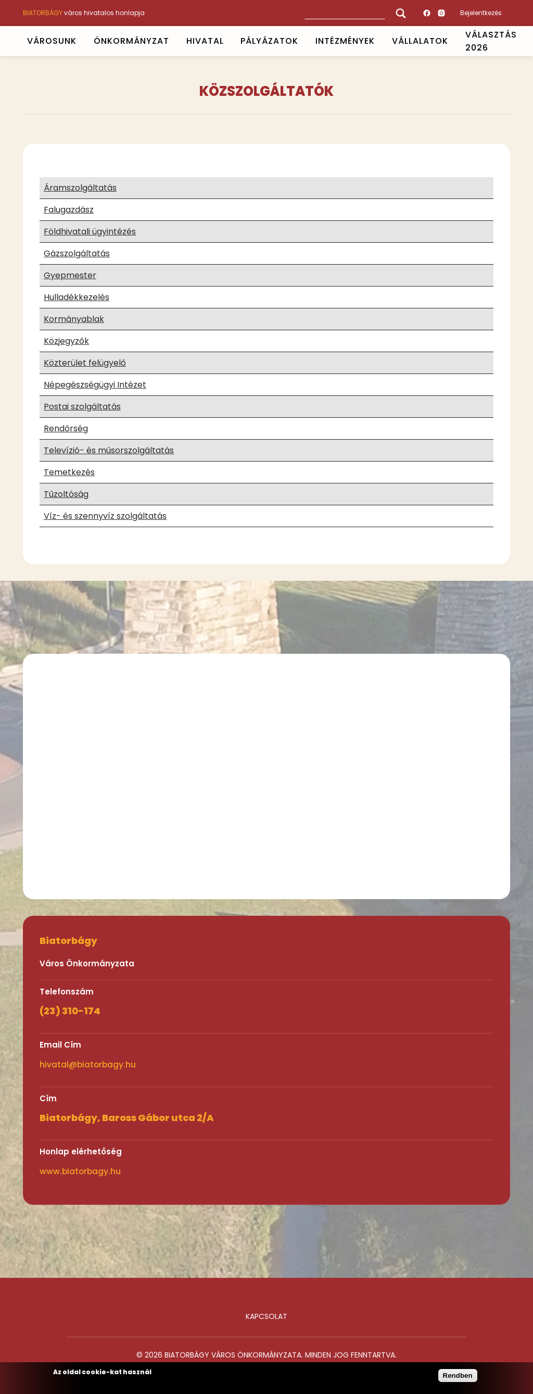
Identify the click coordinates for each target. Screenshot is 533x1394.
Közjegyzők (66, 341)
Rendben (458, 1375)
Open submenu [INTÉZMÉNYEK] (379, 41)
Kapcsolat (266, 1316)
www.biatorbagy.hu (80, 1171)
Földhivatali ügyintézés (90, 232)
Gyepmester (70, 275)
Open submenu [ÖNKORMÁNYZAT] (173, 41)
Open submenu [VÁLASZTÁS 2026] (521, 41)
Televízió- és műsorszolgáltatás (109, 450)
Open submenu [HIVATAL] (228, 41)
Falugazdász (69, 210)
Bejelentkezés (481, 12)
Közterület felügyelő (85, 363)
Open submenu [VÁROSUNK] (81, 41)
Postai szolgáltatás (82, 407)
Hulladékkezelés (76, 297)
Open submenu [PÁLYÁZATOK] (303, 41)
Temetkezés (69, 472)
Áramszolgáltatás (80, 188)
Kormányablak (74, 319)
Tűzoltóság (66, 494)
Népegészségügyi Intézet (95, 385)
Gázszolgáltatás (77, 253)
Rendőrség (66, 428)
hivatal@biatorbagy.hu (88, 1064)
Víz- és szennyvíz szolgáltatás (105, 516)
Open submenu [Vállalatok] (452, 41)
